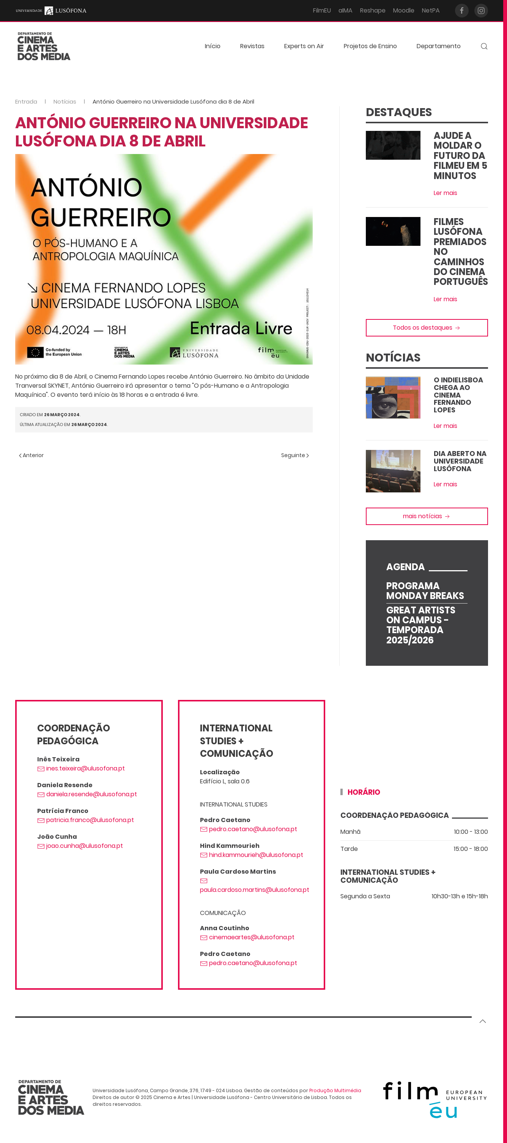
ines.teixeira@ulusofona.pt (81, 768)
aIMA (346, 10)
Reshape (373, 10)
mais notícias (427, 516)
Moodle (403, 10)
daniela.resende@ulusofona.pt (87, 794)
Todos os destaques (427, 327)
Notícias (65, 101)
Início (212, 46)
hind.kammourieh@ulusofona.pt (251, 855)
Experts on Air (304, 46)
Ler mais (445, 193)
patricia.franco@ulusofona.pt (85, 820)
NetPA (431, 10)
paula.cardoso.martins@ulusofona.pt (254, 885)
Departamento (439, 46)
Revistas (252, 46)
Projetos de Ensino (370, 46)
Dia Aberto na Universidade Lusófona (460, 461)
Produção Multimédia (335, 1090)
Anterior (31, 455)
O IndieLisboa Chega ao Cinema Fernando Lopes (458, 395)
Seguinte (295, 455)
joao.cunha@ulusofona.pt (80, 845)
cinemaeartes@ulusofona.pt (247, 937)
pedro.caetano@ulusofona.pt (248, 829)
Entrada (26, 101)
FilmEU (322, 10)
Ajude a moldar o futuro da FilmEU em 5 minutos (460, 155)
